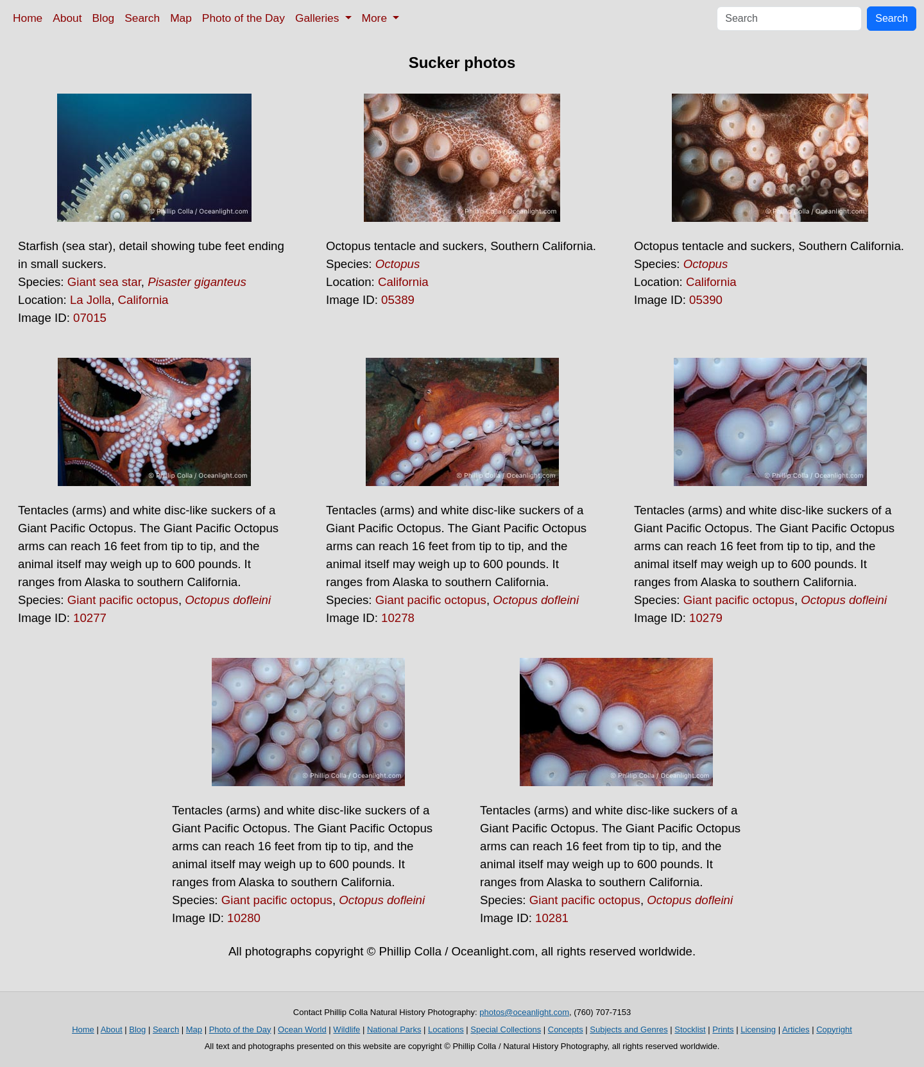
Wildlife (346, 1029)
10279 (706, 618)
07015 (90, 317)
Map (181, 18)
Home (27, 18)
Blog (103, 18)
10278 (398, 618)
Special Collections (505, 1029)
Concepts (565, 1029)
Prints (722, 1029)
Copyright (834, 1029)
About (67, 18)
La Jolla (90, 300)
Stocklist (689, 1029)
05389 (398, 300)
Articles (796, 1029)
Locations (446, 1029)
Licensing (758, 1029)
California (143, 300)
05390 (706, 300)
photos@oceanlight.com (524, 1012)
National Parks (394, 1029)
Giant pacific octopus (122, 600)
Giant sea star (104, 282)
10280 (244, 918)
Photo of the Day (243, 18)
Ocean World (302, 1029)
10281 (552, 918)
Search (142, 18)
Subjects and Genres (628, 1029)
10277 (90, 618)
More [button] (376, 18)
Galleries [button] (318, 18)
